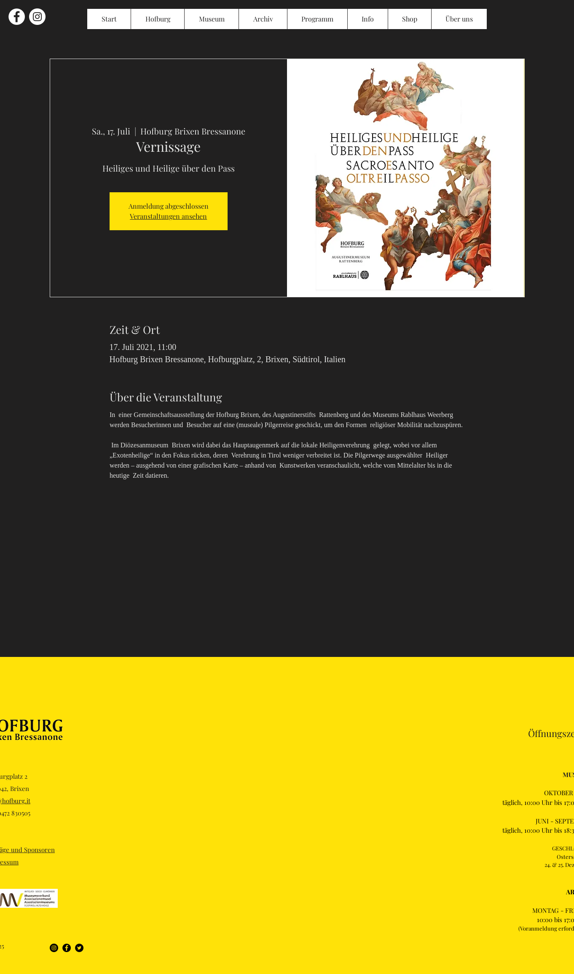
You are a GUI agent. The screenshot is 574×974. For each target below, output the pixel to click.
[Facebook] (66, 948)
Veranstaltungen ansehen (168, 216)
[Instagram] (54, 948)
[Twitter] (79, 948)
